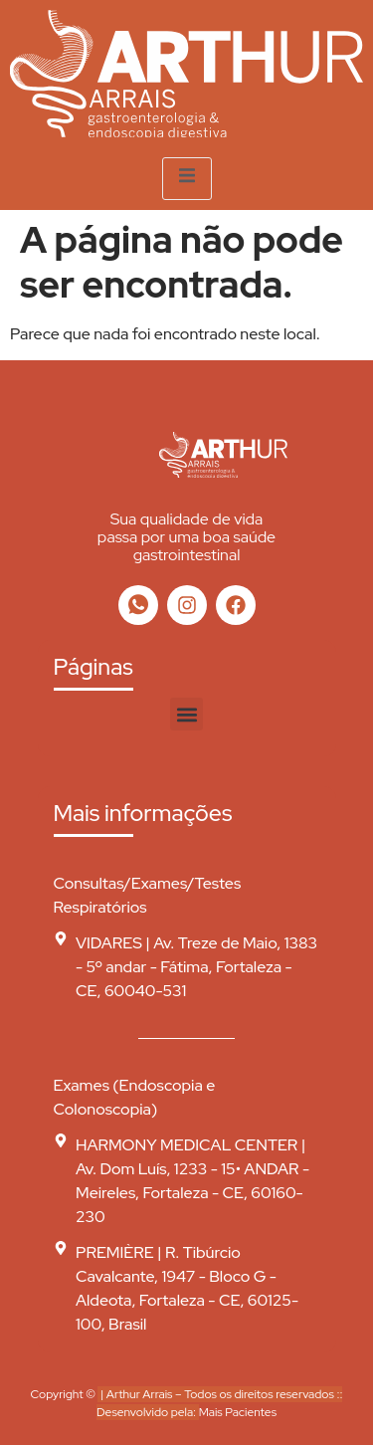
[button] (186, 714)
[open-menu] (187, 178)
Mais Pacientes (238, 1412)
